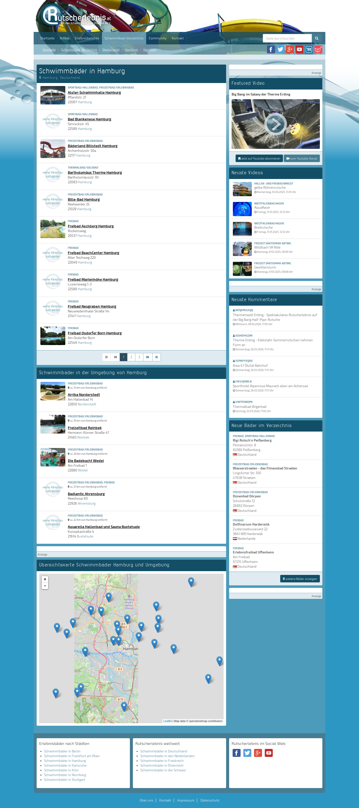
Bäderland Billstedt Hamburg (92, 145)
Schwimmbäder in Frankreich (162, 761)
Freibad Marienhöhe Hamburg (93, 279)
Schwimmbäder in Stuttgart (64, 780)
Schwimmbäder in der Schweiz (163, 770)
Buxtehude (85, 536)
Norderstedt (87, 404)
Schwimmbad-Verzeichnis (124, 38)
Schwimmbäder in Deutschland (163, 751)
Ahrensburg (86, 503)
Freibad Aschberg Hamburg (91, 226)
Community (158, 38)
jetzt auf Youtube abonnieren (259, 158)
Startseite (47, 38)
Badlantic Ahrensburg (86, 493)
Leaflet (168, 720)
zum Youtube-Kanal (301, 158)
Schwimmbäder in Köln (61, 770)
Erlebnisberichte (87, 38)
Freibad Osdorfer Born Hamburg (95, 333)
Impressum (185, 800)
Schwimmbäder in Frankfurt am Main (72, 756)
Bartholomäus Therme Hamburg (95, 172)
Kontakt (178, 38)
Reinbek (83, 437)
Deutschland (110, 49)
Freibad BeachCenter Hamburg (93, 252)
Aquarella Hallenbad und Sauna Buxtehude (104, 526)
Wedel (83, 470)
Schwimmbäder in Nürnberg (65, 775)
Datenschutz (210, 800)
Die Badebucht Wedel (86, 460)
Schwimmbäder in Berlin (62, 751)
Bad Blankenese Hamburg (89, 119)
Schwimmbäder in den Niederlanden (167, 756)
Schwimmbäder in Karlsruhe (65, 765)
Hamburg (131, 49)
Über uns (146, 800)
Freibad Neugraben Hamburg (92, 306)
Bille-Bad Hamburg (84, 199)
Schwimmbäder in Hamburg (65, 761)
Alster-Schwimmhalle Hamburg (94, 92)
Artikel (65, 38)
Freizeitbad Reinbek (85, 427)
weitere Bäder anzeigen (300, 578)
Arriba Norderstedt (84, 394)
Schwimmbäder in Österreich (161, 765)
